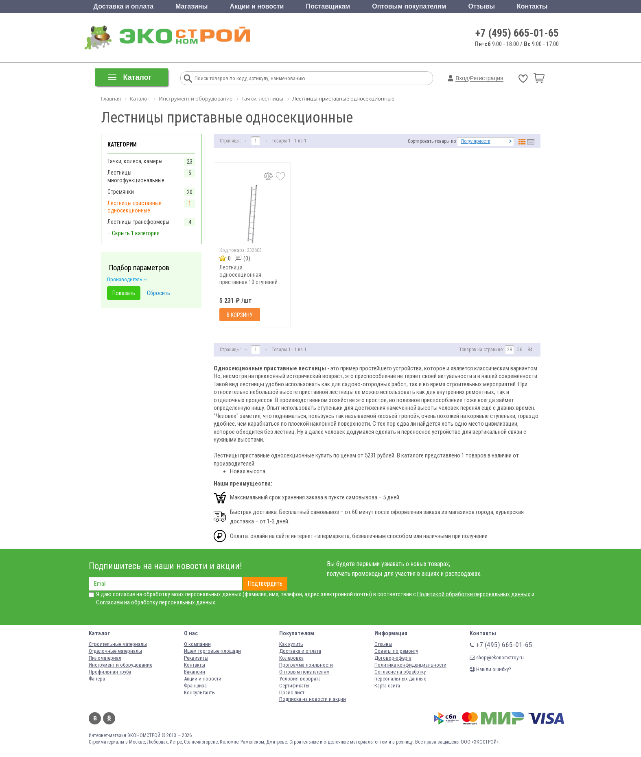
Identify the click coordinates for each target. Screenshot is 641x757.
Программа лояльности (306, 665)
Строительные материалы (118, 644)
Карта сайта (387, 686)
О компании (197, 644)
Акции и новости (257, 6)
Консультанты (200, 692)
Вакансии (194, 672)
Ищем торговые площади (212, 651)
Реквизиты (196, 658)
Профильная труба (110, 672)
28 (509, 349)
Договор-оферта (392, 658)
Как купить (291, 644)
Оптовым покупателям (409, 6)
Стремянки (120, 191)
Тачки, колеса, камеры (134, 161)
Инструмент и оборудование (120, 665)
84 (529, 349)
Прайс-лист (291, 692)
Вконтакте (95, 718)
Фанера (97, 679)
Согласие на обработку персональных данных (400, 675)
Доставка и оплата (124, 6)
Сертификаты (294, 686)
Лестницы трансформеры (138, 222)
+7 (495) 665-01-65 (517, 33)
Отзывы (481, 6)
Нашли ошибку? (490, 669)
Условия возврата (300, 679)
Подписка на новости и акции (312, 699)
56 (519, 349)
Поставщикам (328, 6)
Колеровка (291, 658)
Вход (461, 78)
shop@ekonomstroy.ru (497, 657)
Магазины (191, 6)
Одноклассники (109, 718)
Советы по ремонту (396, 651)
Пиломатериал (105, 658)
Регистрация (486, 78)
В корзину (240, 315)
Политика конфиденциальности (410, 665)
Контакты (532, 6)
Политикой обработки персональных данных (473, 594)
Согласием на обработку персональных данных (155, 602)
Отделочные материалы (115, 651)
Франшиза (195, 686)
